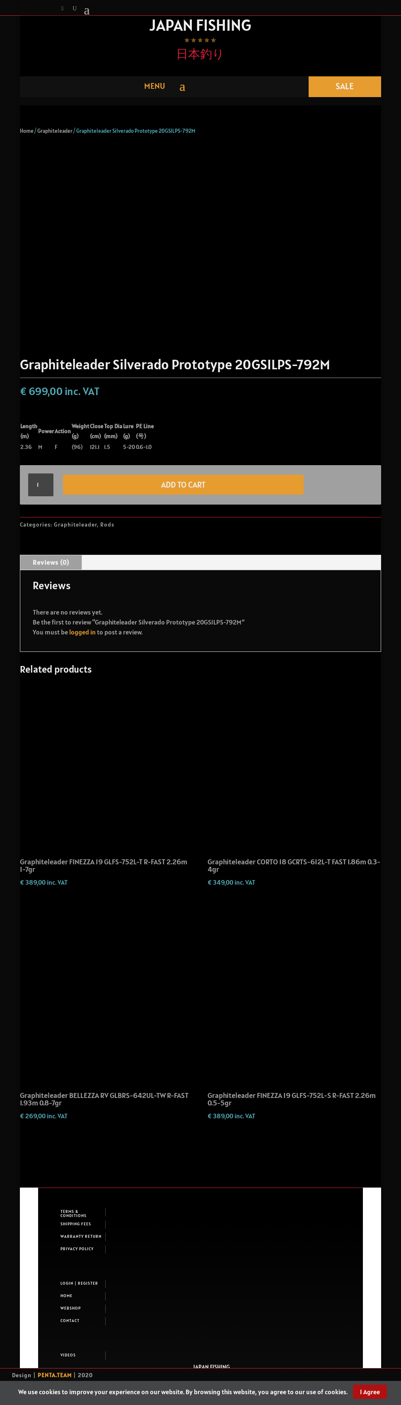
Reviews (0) (51, 562)
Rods (107, 524)
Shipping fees (75, 1224)
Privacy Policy (77, 1248)
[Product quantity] (40, 485)
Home (27, 130)
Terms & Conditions (73, 1213)
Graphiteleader (54, 130)
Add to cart (183, 484)
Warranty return (80, 1236)
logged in (82, 632)
